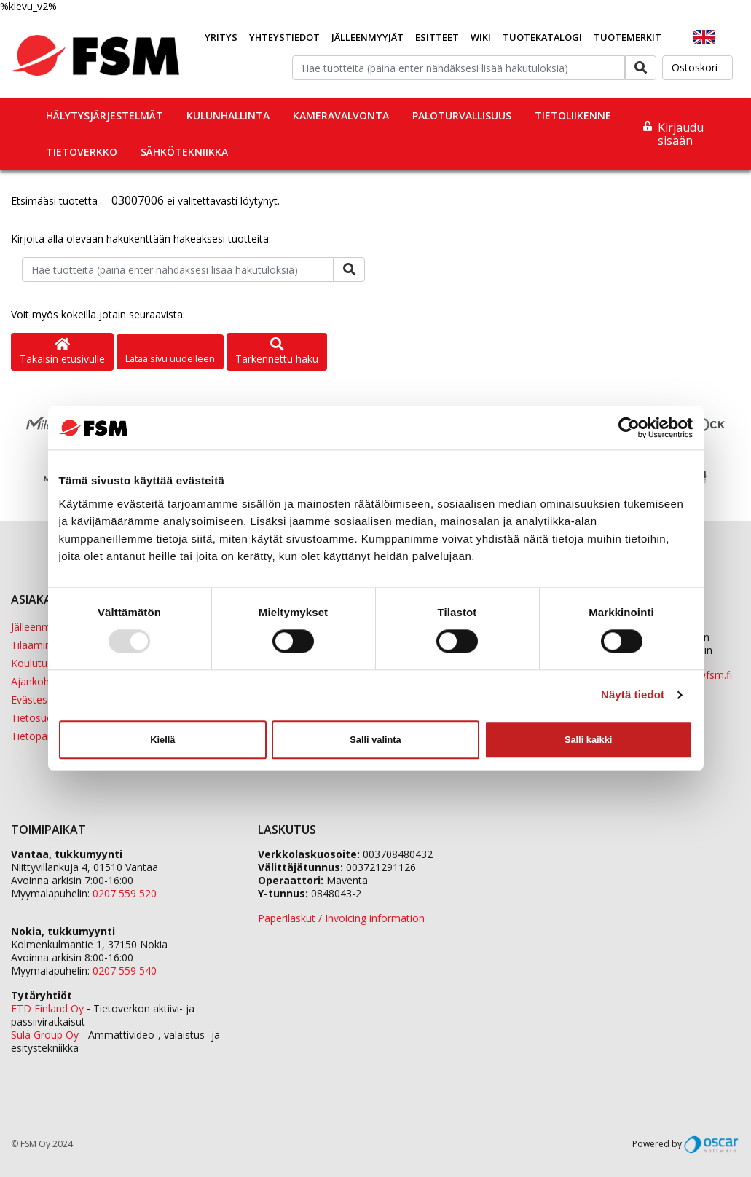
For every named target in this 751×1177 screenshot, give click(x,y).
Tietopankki (38, 736)
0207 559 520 (125, 893)
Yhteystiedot (284, 37)
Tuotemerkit (627, 37)
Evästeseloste (43, 699)
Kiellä (162, 739)
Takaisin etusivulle (62, 352)
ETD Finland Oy (47, 1008)
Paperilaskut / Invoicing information (341, 918)
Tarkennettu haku (276, 352)
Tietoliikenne (573, 115)
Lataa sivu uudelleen (170, 358)
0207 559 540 (125, 970)
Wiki (481, 37)
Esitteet (437, 37)
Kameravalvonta (341, 115)
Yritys (221, 37)
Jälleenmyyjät (367, 37)
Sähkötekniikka (184, 152)
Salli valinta (375, 739)
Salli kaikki (588, 739)
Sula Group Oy (45, 1035)
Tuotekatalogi (542, 37)
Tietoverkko (81, 152)
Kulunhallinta (228, 115)
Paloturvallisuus (461, 115)
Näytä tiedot (632, 695)
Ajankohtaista (43, 681)
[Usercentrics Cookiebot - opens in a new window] (629, 427)
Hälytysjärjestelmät (104, 115)
